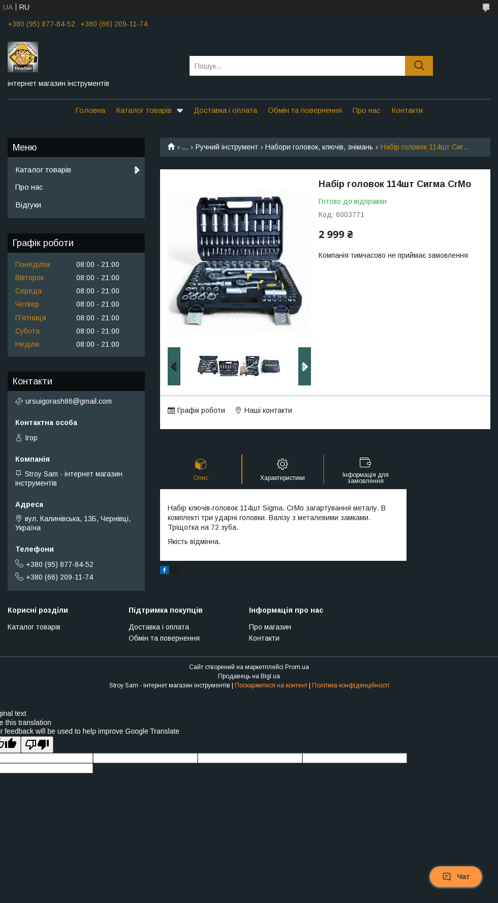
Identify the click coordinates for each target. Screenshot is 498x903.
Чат (456, 876)
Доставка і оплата (225, 110)
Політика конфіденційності (350, 685)
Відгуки (28, 204)
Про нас (367, 110)
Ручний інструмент (227, 147)
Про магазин (270, 627)
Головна (90, 110)
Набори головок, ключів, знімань (319, 147)
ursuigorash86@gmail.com (68, 401)
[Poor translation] (37, 744)
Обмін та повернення (305, 110)
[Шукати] (419, 66)
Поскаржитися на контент (271, 685)
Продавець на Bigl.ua (249, 676)
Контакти (407, 110)
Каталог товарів (144, 110)
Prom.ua (297, 667)
